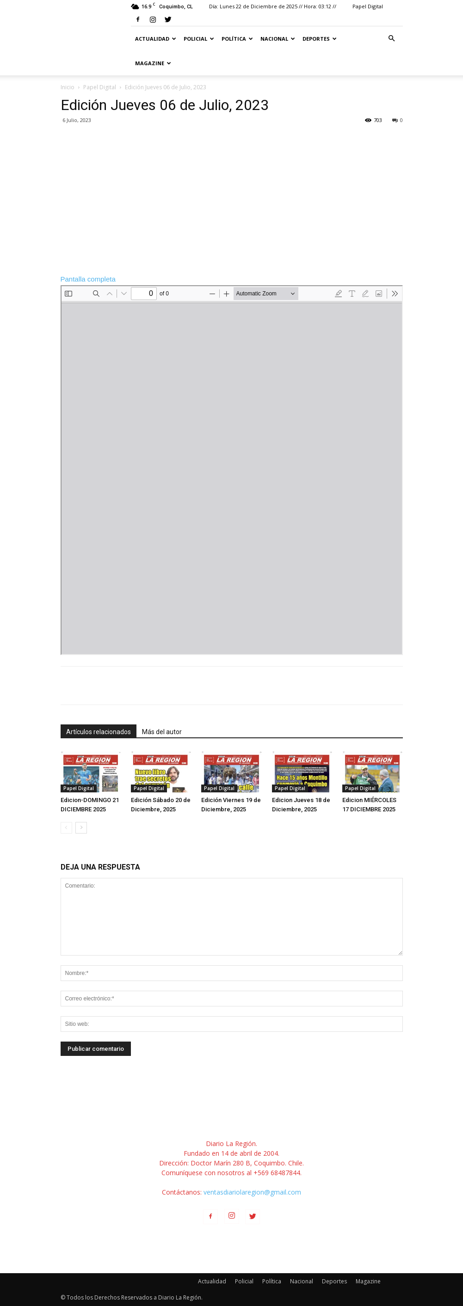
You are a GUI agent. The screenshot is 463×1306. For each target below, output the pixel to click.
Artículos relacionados (98, 732)
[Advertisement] (232, 199)
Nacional (277, 38)
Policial (199, 38)
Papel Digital (367, 6)
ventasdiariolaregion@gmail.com (252, 1192)
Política (237, 38)
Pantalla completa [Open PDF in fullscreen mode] (88, 279)
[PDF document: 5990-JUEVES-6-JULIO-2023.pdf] (232, 470)
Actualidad (155, 38)
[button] (392, 38)
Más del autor (162, 732)
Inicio (67, 87)
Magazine (153, 63)
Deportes (319, 38)
